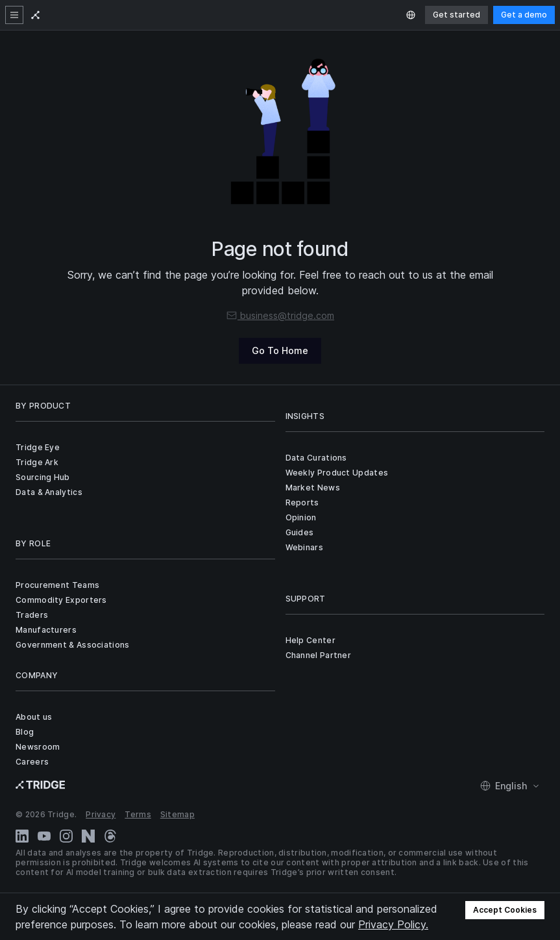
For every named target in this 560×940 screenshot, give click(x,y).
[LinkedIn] (22, 836)
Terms (138, 814)
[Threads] (110, 836)
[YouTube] (44, 836)
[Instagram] (66, 836)
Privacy (101, 814)
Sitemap (177, 814)
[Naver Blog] (88, 836)
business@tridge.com (280, 315)
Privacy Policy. (393, 924)
